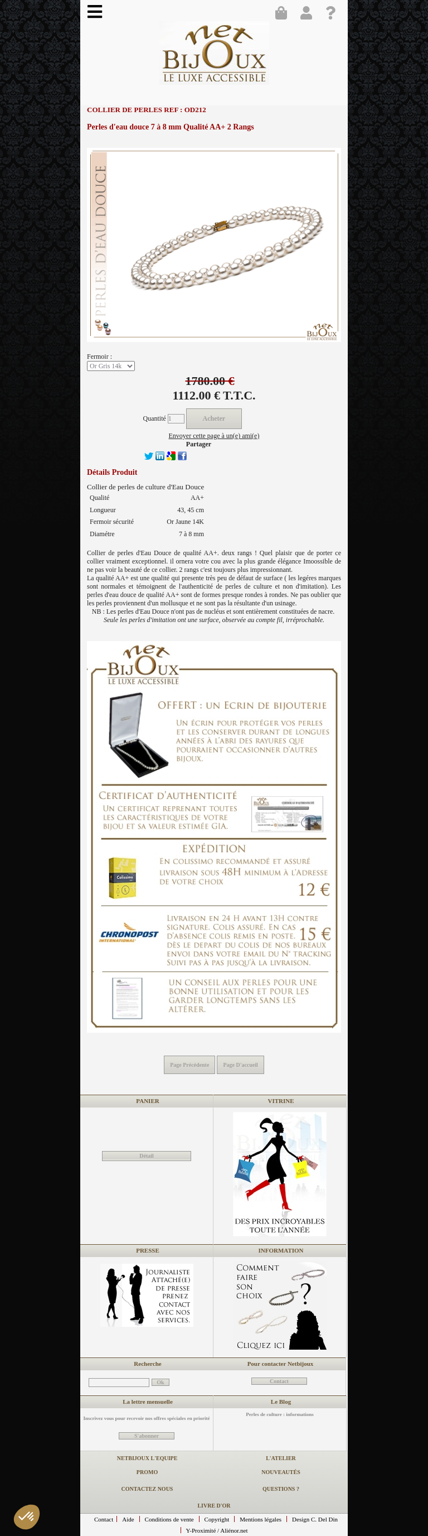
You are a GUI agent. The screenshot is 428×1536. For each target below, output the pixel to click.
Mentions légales (260, 1519)
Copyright (217, 1519)
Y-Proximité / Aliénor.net (217, 1530)
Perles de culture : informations (279, 1414)
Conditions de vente (169, 1519)
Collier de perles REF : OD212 (146, 109)
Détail (146, 1156)
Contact (103, 1519)
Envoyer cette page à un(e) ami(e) (214, 436)
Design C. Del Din (315, 1519)
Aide (128, 1519)
